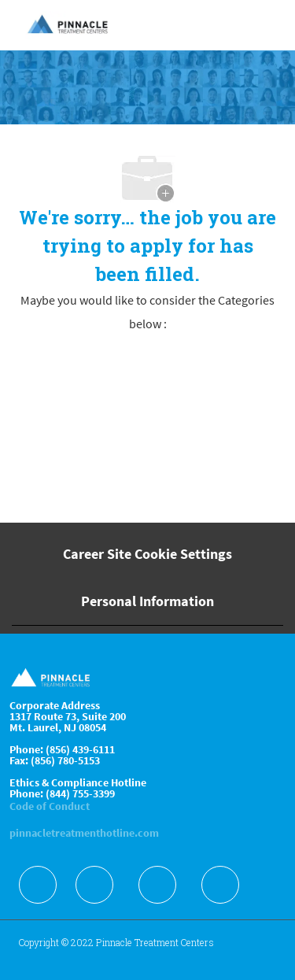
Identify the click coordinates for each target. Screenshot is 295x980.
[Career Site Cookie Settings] (147, 554)
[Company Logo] (68, 24)
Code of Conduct (49, 806)
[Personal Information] (147, 601)
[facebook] (38, 885)
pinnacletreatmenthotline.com (84, 833)
